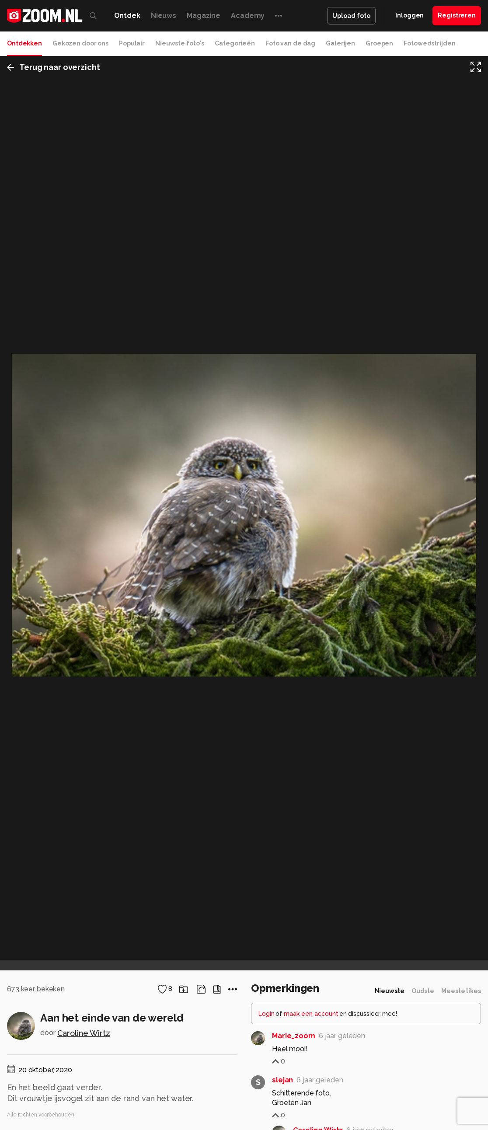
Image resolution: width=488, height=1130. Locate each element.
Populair (132, 43)
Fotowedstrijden (429, 43)
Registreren (457, 15)
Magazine (203, 15)
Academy (248, 15)
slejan (282, 1080)
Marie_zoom (293, 1036)
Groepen (379, 43)
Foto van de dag (290, 43)
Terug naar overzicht (53, 67)
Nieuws (163, 15)
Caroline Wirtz (83, 1033)
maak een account (311, 1013)
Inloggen (409, 15)
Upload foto (351, 15)
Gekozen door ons (80, 43)
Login (266, 1013)
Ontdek (127, 15)
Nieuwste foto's (179, 43)
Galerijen (340, 43)
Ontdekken (24, 43)
